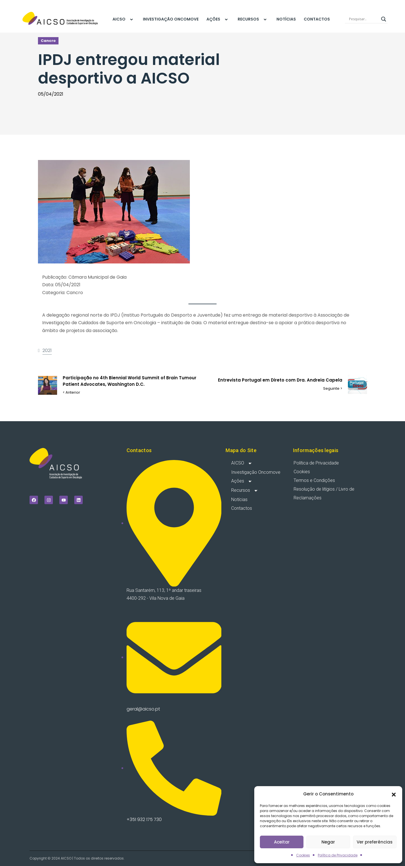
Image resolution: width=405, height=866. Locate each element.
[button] (394, 794)
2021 (47, 350)
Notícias (286, 19)
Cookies (303, 855)
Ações (218, 19)
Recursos (253, 19)
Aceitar (282, 842)
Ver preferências (375, 842)
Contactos (317, 19)
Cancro (48, 40)
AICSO (123, 19)
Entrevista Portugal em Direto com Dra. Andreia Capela (280, 380)
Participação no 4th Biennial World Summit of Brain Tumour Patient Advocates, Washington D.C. (129, 381)
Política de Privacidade (337, 855)
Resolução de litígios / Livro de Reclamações (324, 493)
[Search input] (363, 19)
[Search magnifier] (384, 19)
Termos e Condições (314, 480)
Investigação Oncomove (171, 19)
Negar (328, 842)
